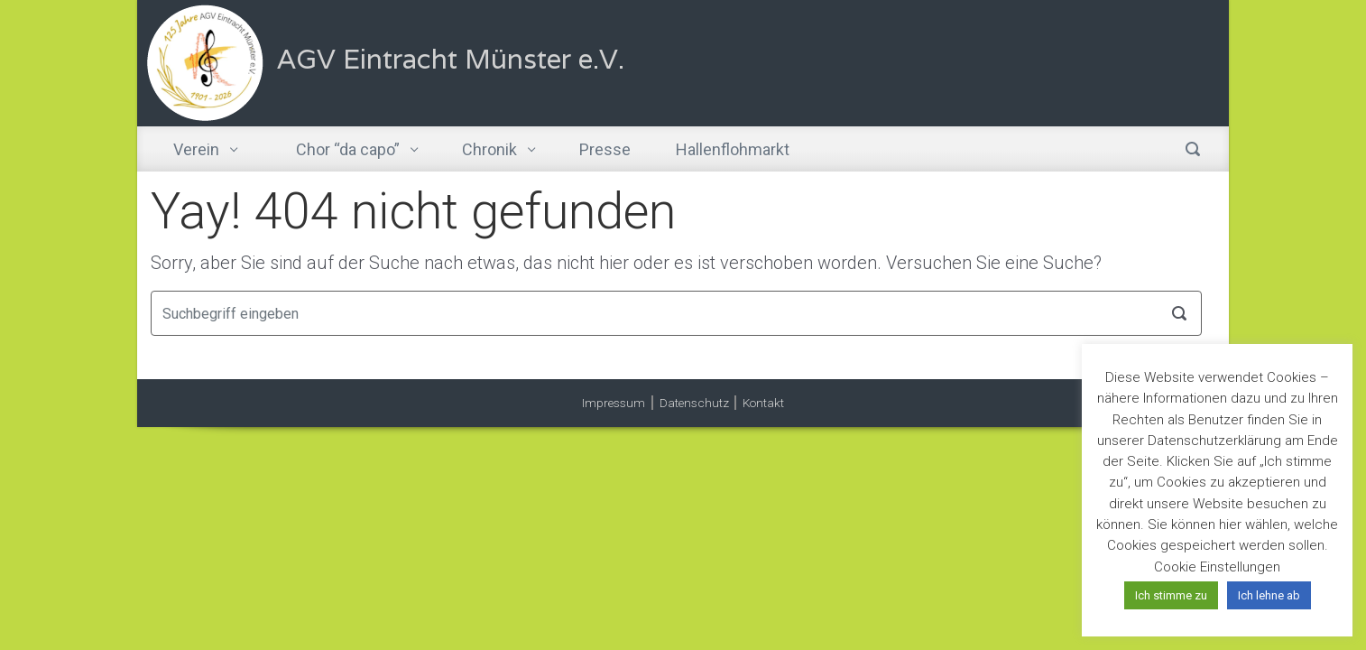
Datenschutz (694, 402)
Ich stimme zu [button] (1171, 595)
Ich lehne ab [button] (1269, 595)
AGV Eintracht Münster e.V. (450, 59)
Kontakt (763, 402)
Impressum (613, 402)
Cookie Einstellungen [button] (1217, 567)
